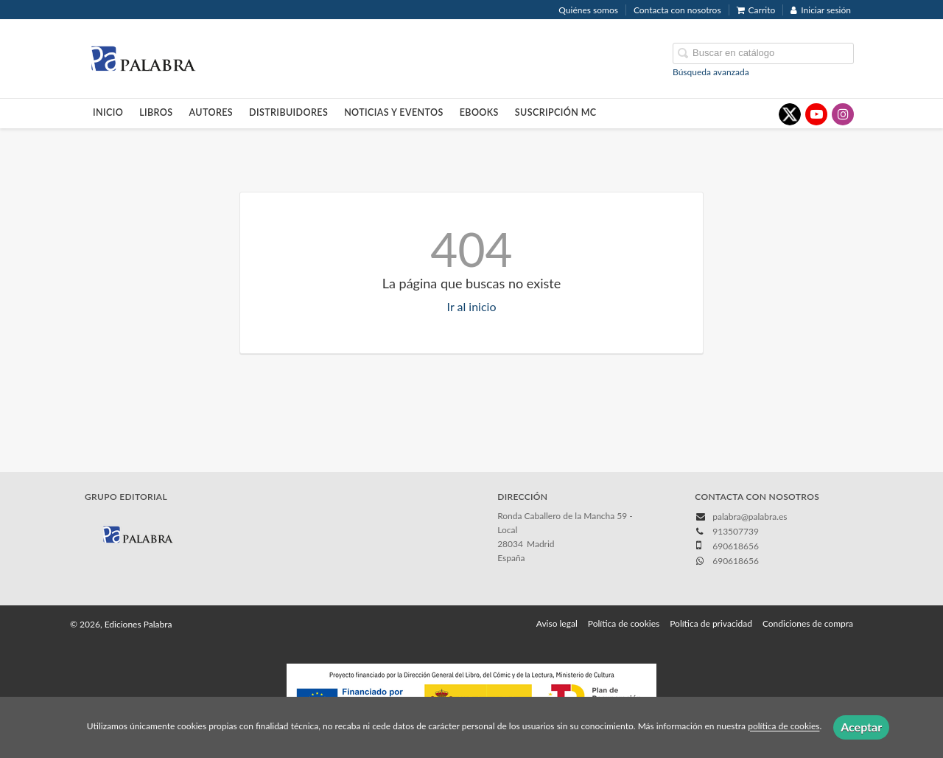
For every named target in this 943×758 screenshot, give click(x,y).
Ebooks (479, 112)
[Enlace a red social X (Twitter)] (790, 114)
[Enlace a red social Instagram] (843, 114)
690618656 (735, 560)
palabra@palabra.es (749, 516)
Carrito (756, 9)
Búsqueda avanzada (711, 71)
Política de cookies (623, 623)
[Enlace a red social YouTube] (816, 114)
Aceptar (861, 727)
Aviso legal (557, 623)
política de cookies (783, 726)
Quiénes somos (588, 9)
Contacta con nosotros (677, 9)
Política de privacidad (711, 623)
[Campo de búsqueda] (763, 53)
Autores (211, 112)
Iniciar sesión (820, 9)
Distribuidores (288, 112)
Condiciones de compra (808, 623)
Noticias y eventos (394, 112)
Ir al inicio (472, 306)
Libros (155, 112)
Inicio (108, 112)
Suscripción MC (556, 112)
